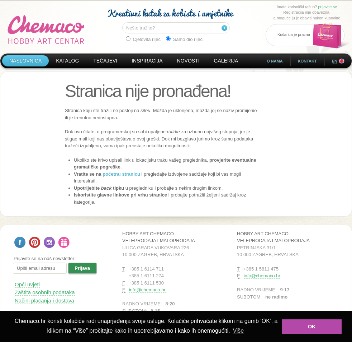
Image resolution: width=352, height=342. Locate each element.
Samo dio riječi (185, 39)
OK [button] (312, 326)
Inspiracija (147, 61)
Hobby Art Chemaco (46, 29)
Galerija (226, 61)
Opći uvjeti (27, 284)
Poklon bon (64, 242)
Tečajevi (105, 61)
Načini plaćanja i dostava (44, 300)
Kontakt (307, 61)
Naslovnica (25, 61)
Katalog (67, 61)
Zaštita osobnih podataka (45, 292)
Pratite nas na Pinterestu (34, 242)
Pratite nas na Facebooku (19, 242)
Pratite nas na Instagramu (49, 242)
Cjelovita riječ (143, 39)
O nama (275, 61)
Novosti (188, 61)
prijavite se (327, 7)
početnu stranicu (121, 174)
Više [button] (238, 331)
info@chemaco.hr (147, 289)
